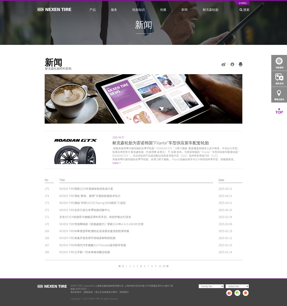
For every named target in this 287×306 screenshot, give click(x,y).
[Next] (164, 266)
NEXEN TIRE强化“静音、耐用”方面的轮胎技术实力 (89, 196)
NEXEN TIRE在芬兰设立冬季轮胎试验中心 (84, 210)
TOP (279, 110)
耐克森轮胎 (210, 9)
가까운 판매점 (279, 95)
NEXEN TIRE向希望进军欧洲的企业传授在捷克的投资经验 (94, 231)
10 (160, 266)
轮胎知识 (138, 9)
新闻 (184, 9)
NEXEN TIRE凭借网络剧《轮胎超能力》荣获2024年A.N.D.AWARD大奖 (101, 224)
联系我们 (124, 292)
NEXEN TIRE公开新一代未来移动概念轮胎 (84, 252)
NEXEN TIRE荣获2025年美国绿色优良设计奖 (86, 189)
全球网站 (243, 3)
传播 (163, 9)
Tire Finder (279, 63)
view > (116, 163)
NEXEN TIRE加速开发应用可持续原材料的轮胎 (87, 238)
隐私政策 (88, 292)
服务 (114, 9)
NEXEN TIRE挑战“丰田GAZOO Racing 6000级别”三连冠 (92, 203)
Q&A (279, 79)
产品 (93, 9)
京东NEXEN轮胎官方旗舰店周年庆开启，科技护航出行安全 (95, 217)
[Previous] (120, 266)
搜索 (244, 9)
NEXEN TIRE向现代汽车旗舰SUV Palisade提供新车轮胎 (92, 245)
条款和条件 (75, 292)
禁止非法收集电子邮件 (106, 292)
